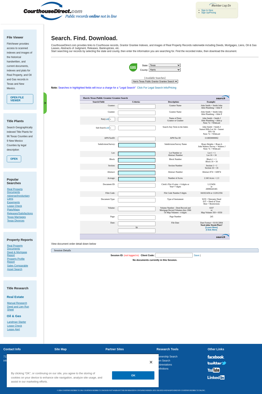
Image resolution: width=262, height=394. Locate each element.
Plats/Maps (13, 209)
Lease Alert (13, 329)
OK (133, 375)
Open (14, 158)
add (107, 119)
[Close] (151, 362)
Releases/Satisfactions (20, 213)
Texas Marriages (16, 217)
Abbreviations (164, 364)
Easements (13, 202)
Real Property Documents (15, 191)
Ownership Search (167, 356)
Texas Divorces (15, 220)
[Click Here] (211, 230)
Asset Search (14, 269)
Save (196, 255)
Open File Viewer (17, 99)
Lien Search (163, 360)
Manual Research (17, 303)
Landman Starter (16, 322)
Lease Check (14, 206)
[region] (83, 370)
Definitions (162, 368)
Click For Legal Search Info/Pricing (156, 87)
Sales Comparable (17, 265)
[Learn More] (211, 227)
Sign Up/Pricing (208, 12)
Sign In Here (207, 10)
